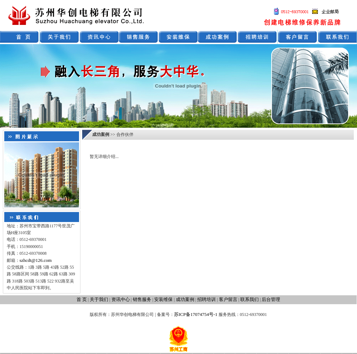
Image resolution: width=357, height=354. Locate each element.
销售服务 (142, 299)
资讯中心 (120, 299)
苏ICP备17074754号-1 (195, 314)
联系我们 (249, 299)
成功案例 (185, 299)
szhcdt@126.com (36, 260)
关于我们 (99, 299)
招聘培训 (206, 299)
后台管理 (271, 299)
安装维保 (163, 299)
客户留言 (228, 299)
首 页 (82, 299)
